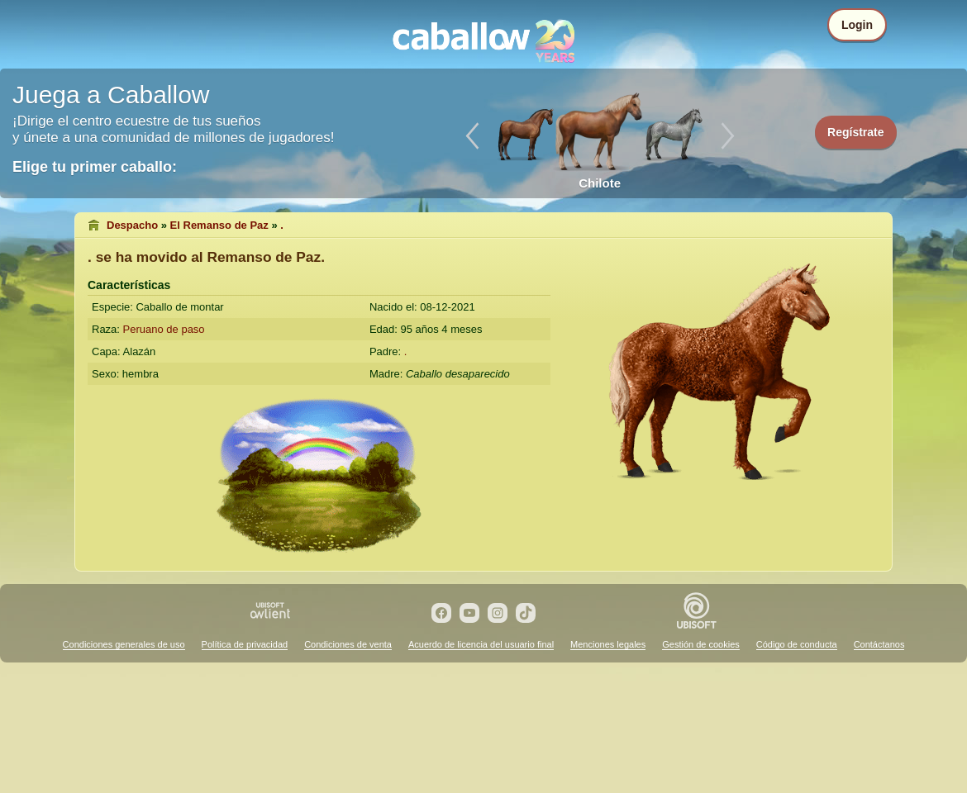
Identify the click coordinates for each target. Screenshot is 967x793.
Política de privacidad (245, 644)
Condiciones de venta (348, 644)
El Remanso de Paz (219, 225)
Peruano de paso (164, 329)
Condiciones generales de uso (124, 644)
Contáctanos (879, 644)
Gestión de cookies (701, 644)
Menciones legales (607, 644)
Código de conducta (796, 644)
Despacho (132, 225)
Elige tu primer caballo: (94, 167)
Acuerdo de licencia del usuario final (481, 644)
